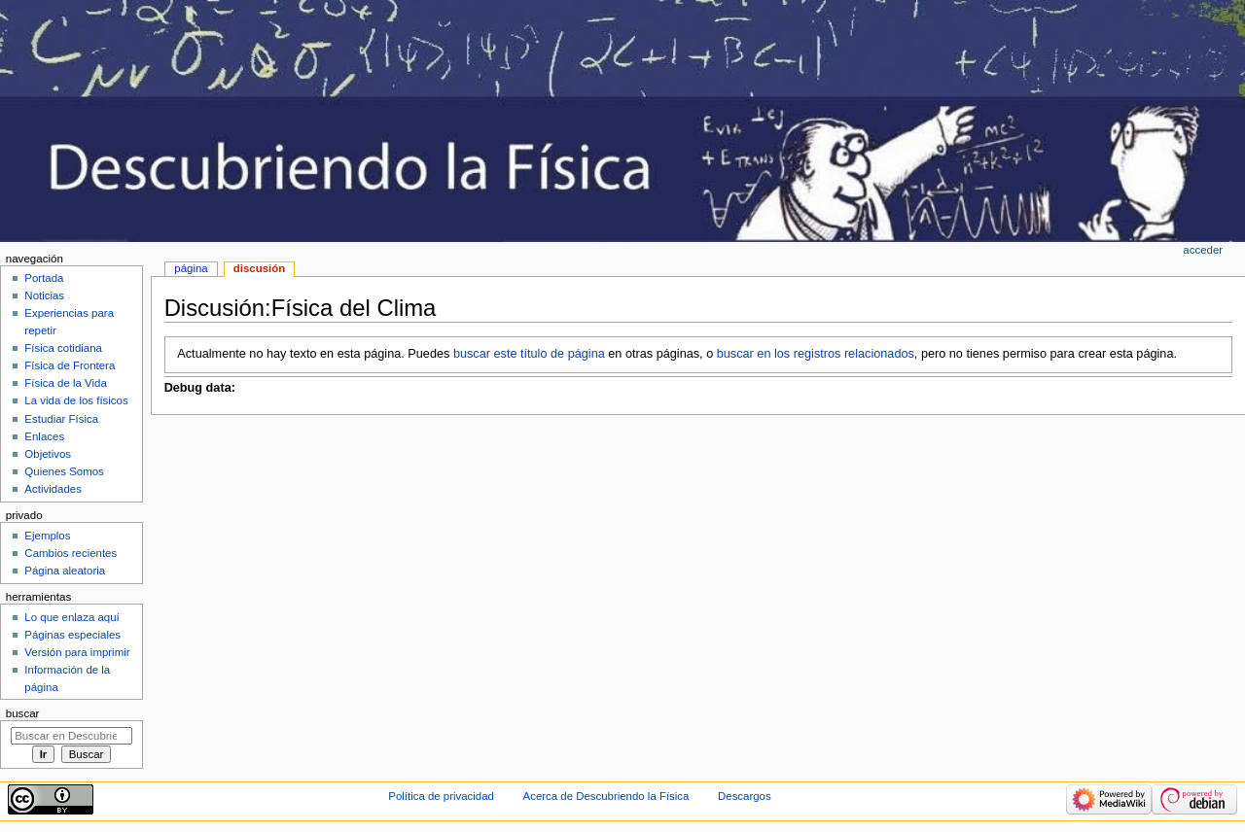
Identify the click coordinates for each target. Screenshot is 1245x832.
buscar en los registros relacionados (815, 354)
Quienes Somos (64, 471)
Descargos (744, 796)
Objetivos (47, 454)
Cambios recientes (70, 553)
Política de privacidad (441, 796)
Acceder (1203, 250)
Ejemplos (47, 535)
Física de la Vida (65, 383)
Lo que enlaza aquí (71, 617)
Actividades (53, 489)
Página (190, 268)
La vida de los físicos (75, 400)
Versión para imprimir (76, 652)
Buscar (23, 713)
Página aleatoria (64, 570)
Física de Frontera (69, 365)
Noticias (44, 295)
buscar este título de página (529, 354)
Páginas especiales (72, 635)
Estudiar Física (61, 419)
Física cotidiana (63, 348)
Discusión (259, 268)
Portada (43, 278)
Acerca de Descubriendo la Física (606, 796)
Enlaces (44, 436)
